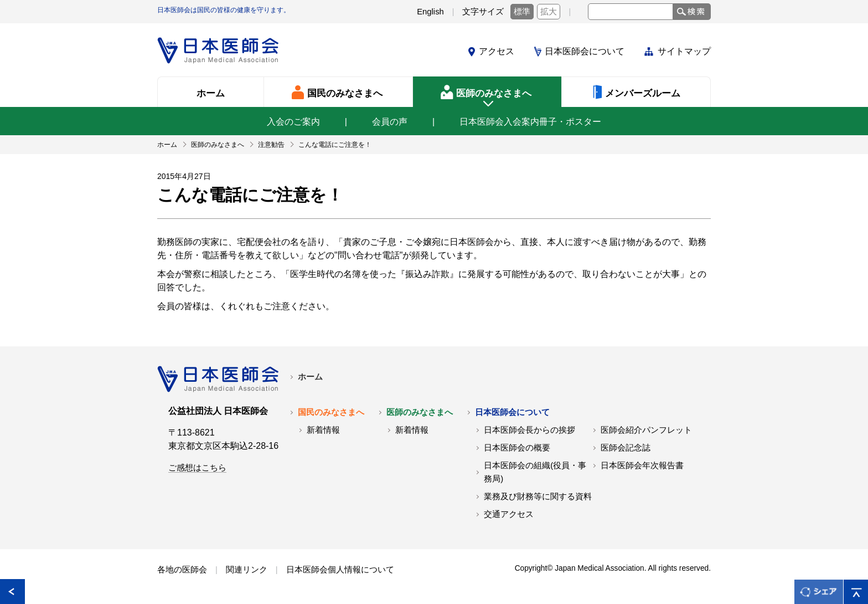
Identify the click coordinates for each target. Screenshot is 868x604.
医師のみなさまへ (419, 412)
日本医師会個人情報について (340, 569)
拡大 (548, 11)
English (430, 11)
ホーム (310, 376)
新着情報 (323, 430)
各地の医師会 (182, 569)
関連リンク (246, 569)
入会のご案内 (293, 121)
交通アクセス (509, 514)
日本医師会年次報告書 (642, 465)
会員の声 (389, 121)
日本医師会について (584, 51)
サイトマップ (684, 51)
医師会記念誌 (625, 447)
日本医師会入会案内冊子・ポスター (530, 121)
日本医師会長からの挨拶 (529, 430)
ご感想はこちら (197, 467)
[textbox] (630, 11)
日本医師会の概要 (517, 447)
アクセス (496, 51)
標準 (522, 11)
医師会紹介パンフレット (646, 430)
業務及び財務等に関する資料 (538, 496)
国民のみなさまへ (331, 412)
